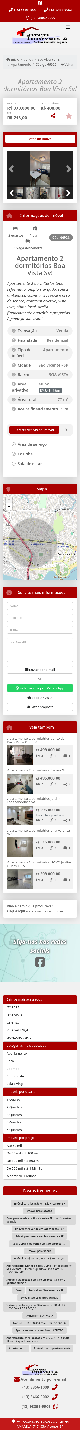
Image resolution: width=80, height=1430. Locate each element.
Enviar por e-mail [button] (40, 669)
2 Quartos (14, 1107)
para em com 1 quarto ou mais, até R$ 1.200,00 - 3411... (39, 1269)
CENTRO (13, 1022)
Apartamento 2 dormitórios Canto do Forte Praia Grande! (36, 740)
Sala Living (15, 1083)
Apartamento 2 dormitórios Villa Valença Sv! (38, 832)
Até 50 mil (14, 1145)
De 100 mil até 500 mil (23, 1160)
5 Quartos (14, 1130)
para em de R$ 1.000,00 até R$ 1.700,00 (35, 1306)
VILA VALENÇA (17, 1030)
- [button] (8, 506)
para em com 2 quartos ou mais (38, 1220)
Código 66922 (46, 64)
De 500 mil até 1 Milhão (24, 1168)
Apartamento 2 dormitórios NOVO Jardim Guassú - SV (39, 864)
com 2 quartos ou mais (39, 1298)
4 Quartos (14, 1122)
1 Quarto (13, 1099)
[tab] (21, 139)
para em (39, 1203)
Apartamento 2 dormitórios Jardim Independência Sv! (34, 800)
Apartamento (21, 64)
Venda (28, 59)
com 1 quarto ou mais (52, 1348)
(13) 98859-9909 (43, 17)
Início (12, 59)
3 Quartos (14, 1115)
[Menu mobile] (40, 35)
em (46, 1290)
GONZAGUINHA (19, 1037)
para (39, 1211)
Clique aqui (16, 911)
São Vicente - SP (50, 59)
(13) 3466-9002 (60, 9)
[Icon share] (40, 2)
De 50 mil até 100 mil (22, 1153)
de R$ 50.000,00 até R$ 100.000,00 (39, 1258)
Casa (10, 1061)
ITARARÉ (13, 1007)
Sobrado (13, 1068)
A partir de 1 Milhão (22, 1176)
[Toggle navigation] (68, 27)
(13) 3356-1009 (25, 9)
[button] (12, 169)
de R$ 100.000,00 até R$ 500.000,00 (39, 1323)
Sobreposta (15, 1076)
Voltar (67, 64)
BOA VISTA (15, 1015)
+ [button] (9, 500)
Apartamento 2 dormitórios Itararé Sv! (36, 770)
